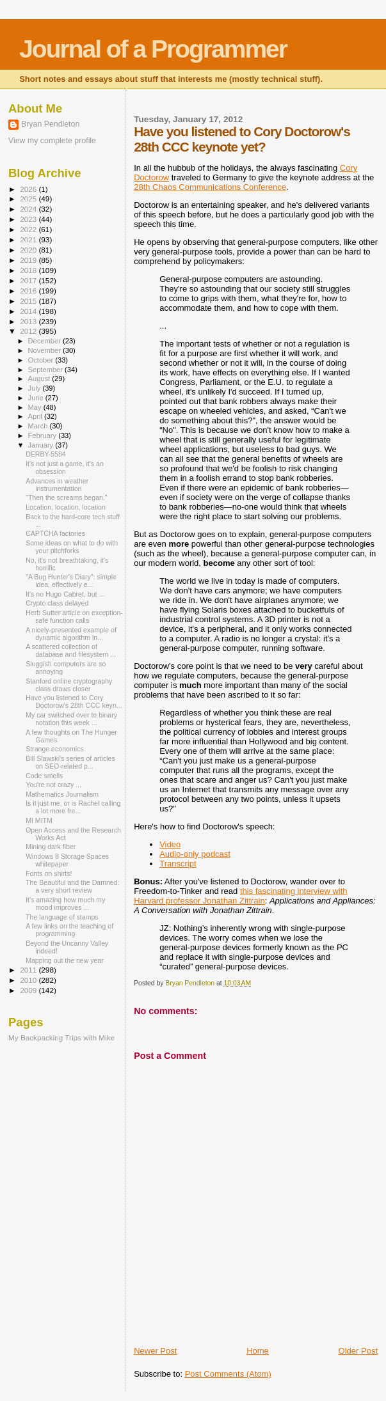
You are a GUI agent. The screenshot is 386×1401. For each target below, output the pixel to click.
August (40, 378)
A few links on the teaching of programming (69, 929)
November (45, 350)
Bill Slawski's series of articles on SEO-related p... (70, 762)
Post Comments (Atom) (228, 1374)
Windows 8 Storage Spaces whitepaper (67, 860)
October (42, 360)
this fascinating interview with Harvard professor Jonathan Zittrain (240, 895)
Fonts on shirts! (49, 873)
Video (170, 844)
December (45, 341)
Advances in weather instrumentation (57, 484)
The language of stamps (62, 917)
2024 (29, 209)
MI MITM (39, 820)
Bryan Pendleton (50, 124)
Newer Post (155, 1351)
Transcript (177, 863)
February (43, 435)
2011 (29, 970)
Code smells (44, 775)
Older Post (358, 1351)
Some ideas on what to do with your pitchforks (72, 546)
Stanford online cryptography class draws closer (69, 685)
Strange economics (55, 749)
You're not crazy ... (53, 784)
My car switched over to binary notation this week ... (71, 718)
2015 (29, 301)
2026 (29, 189)
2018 (29, 270)
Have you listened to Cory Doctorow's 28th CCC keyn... (74, 701)
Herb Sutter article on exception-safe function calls (74, 616)
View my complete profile (52, 140)
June (36, 398)
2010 (29, 980)
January (42, 445)
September (46, 369)
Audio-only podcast (194, 854)
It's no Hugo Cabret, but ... (65, 594)
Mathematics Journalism (62, 794)
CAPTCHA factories (55, 533)
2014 (29, 311)
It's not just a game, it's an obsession (65, 467)
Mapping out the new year (65, 960)
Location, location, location (66, 507)
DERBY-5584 (46, 454)
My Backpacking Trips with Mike (61, 1037)
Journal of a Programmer (153, 49)
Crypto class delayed (57, 603)
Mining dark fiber (51, 846)
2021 (29, 239)
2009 (29, 990)
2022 (29, 229)
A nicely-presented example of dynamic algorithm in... (71, 633)
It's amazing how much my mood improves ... (65, 903)
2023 (29, 219)
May (36, 407)
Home (257, 1351)
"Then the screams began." (66, 497)
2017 (29, 280)
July (35, 388)
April (36, 416)
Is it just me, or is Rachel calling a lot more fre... (73, 807)
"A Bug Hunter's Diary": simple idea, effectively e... (71, 580)
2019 (29, 260)
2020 (29, 250)
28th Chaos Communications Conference (210, 187)
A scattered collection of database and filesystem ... (71, 650)
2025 (29, 198)
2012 (29, 331)
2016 (29, 290)
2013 (29, 321)
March (39, 426)
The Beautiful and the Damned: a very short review (72, 886)
